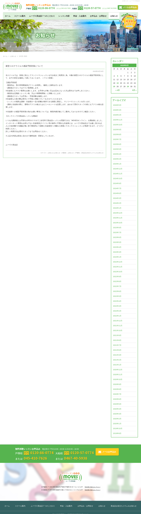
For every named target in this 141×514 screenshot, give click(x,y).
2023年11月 (117, 218)
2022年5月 (117, 296)
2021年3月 (117, 355)
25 (114, 86)
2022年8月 (117, 281)
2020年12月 (117, 370)
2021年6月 (117, 350)
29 (128, 86)
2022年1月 (117, 316)
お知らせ (114, 16)
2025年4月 (117, 154)
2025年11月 (117, 120)
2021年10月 (117, 330)
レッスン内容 (64, 16)
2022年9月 (117, 276)
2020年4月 (117, 409)
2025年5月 (117, 149)
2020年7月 (117, 394)
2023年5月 (117, 242)
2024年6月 (117, 193)
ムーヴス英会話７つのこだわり (42, 16)
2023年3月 (117, 252)
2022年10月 (117, 272)
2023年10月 (117, 223)
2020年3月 (117, 414)
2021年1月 (117, 365)
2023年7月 (117, 232)
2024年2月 (117, 203)
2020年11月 (117, 374)
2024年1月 (117, 208)
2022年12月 (117, 262)
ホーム (7, 16)
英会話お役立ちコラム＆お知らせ (92, 153)
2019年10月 (117, 428)
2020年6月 (117, 399)
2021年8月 (117, 340)
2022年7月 (117, 286)
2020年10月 (117, 379)
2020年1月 (117, 424)
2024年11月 (117, 174)
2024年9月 (117, 183)
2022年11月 (117, 267)
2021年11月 (117, 326)
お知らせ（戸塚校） (74, 153)
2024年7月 (117, 188)
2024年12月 (117, 169)
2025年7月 (117, 139)
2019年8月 (117, 433)
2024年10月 (117, 178)
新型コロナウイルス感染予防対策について (24, 66)
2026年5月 (117, 105)
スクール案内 (19, 16)
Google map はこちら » (92, 487)
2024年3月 (117, 198)
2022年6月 (117, 291)
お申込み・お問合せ (98, 16)
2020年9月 (117, 384)
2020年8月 (117, 389)
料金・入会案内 (79, 16)
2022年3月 (117, 306)
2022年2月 (117, 311)
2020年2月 (117, 419)
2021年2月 (117, 360)
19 (118, 83)
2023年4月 (117, 247)
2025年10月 (117, 125)
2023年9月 (117, 228)
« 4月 (117, 90)
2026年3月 (117, 110)
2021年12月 (117, 321)
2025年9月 (117, 130)
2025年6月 (117, 144)
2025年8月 (117, 134)
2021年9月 (117, 335)
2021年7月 (117, 345)
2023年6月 (117, 237)
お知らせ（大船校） (60, 153)
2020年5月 (117, 404)
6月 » (134, 90)
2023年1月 (117, 257)
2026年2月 (117, 115)
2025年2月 (117, 159)
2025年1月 (117, 164)
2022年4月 (117, 301)
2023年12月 (117, 213)
